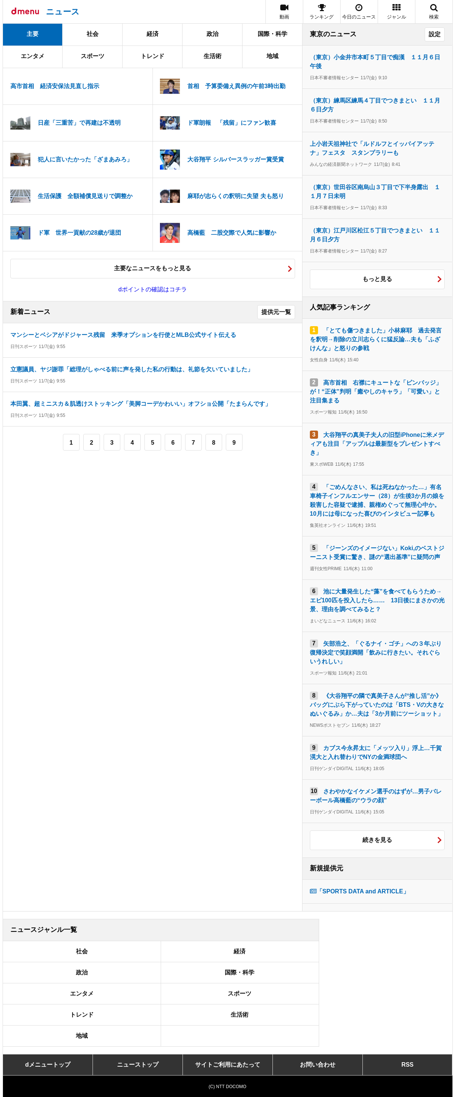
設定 (435, 34)
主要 (33, 34)
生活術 (212, 56)
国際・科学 (272, 34)
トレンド (152, 56)
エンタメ (32, 56)
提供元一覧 (276, 312)
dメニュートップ (47, 1064)
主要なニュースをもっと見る (152, 268)
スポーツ (92, 56)
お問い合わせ (317, 1064)
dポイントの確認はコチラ (152, 289)
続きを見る (377, 840)
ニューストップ (137, 1064)
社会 (92, 34)
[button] (396, 11)
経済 (152, 34)
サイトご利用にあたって (227, 1064)
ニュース (63, 11)
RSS (407, 1064)
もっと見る (377, 279)
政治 (212, 34)
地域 (272, 56)
